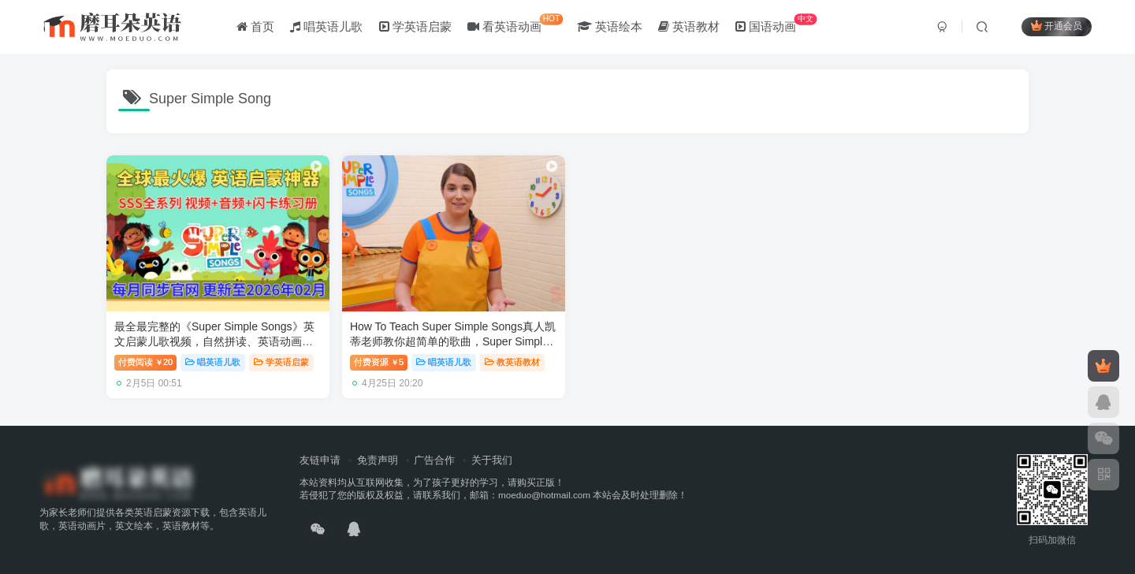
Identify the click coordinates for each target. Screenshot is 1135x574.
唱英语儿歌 (326, 26)
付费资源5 (377, 361)
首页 (255, 26)
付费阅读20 (145, 361)
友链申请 (320, 458)
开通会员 (1056, 26)
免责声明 (377, 458)
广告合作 (434, 458)
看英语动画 (515, 23)
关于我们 (491, 458)
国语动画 (776, 23)
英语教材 (689, 26)
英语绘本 (609, 26)
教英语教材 (510, 361)
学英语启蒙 (415, 26)
